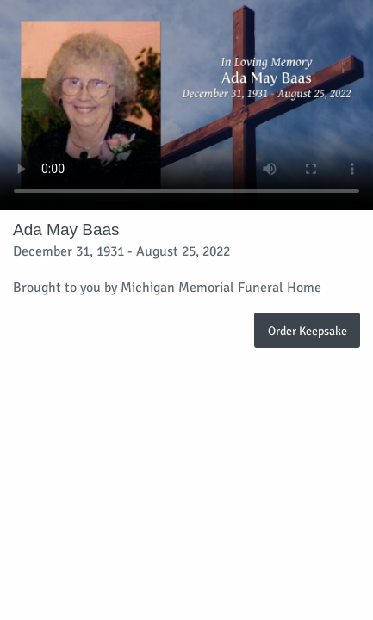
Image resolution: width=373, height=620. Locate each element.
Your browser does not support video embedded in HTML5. (186, 105)
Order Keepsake (307, 330)
